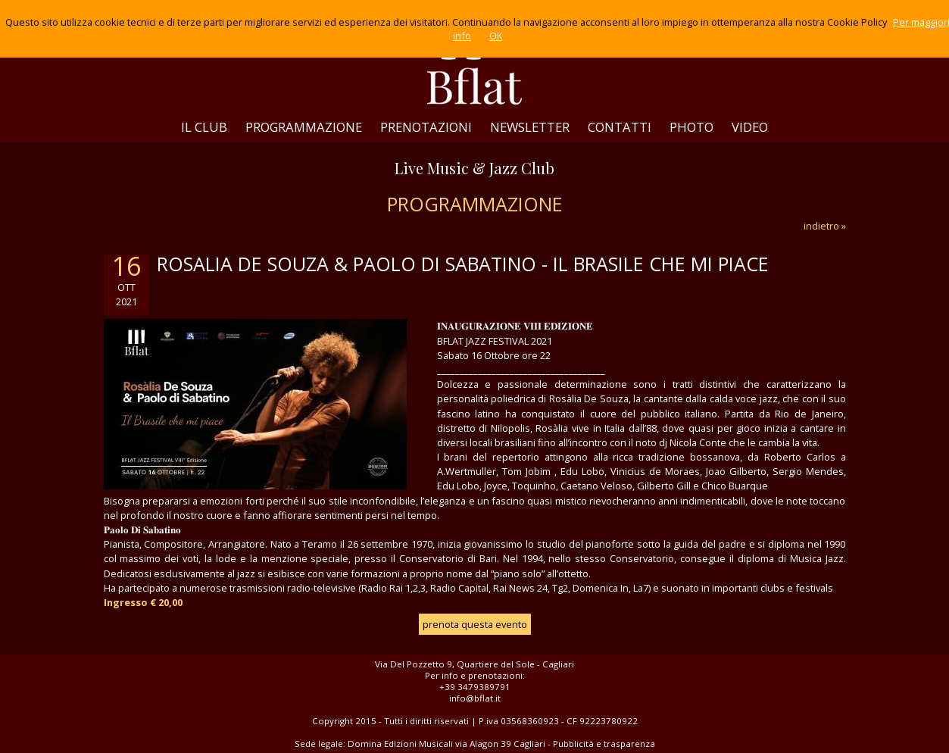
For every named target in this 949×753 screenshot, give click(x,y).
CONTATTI (619, 127)
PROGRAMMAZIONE (303, 127)
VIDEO (750, 127)
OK (495, 35)
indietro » (825, 226)
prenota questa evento (475, 624)
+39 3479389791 (474, 686)
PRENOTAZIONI (426, 127)
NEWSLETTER (530, 127)
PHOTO (691, 127)
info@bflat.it (475, 698)
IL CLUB (204, 127)
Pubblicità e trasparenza (604, 743)
